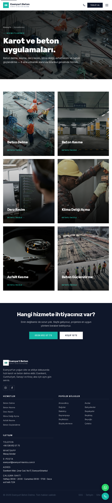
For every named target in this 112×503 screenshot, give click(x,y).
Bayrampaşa (64, 415)
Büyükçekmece (65, 423)
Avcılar (87, 403)
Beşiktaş (88, 415)
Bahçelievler (90, 407)
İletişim (89, 495)
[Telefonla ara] (105, 496)
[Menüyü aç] (107, 5)
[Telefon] (84, 5)
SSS (81, 495)
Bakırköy (62, 411)
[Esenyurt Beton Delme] (15, 363)
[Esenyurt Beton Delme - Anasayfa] (16, 5)
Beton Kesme (9, 407)
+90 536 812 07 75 (11, 445)
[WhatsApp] (105, 487)
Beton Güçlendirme (11, 425)
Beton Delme (9, 403)
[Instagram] (5, 387)
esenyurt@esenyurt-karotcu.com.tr (19, 462)
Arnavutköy (64, 403)
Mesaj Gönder (9, 454)
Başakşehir (89, 411)
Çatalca (88, 423)
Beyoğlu (88, 419)
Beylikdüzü (63, 419)
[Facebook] (12, 387)
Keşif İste (71, 335)
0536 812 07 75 (43, 335)
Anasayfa (7, 27)
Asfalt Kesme (9, 420)
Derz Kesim (8, 412)
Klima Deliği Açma (11, 416)
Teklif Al (95, 5)
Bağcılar (62, 407)
